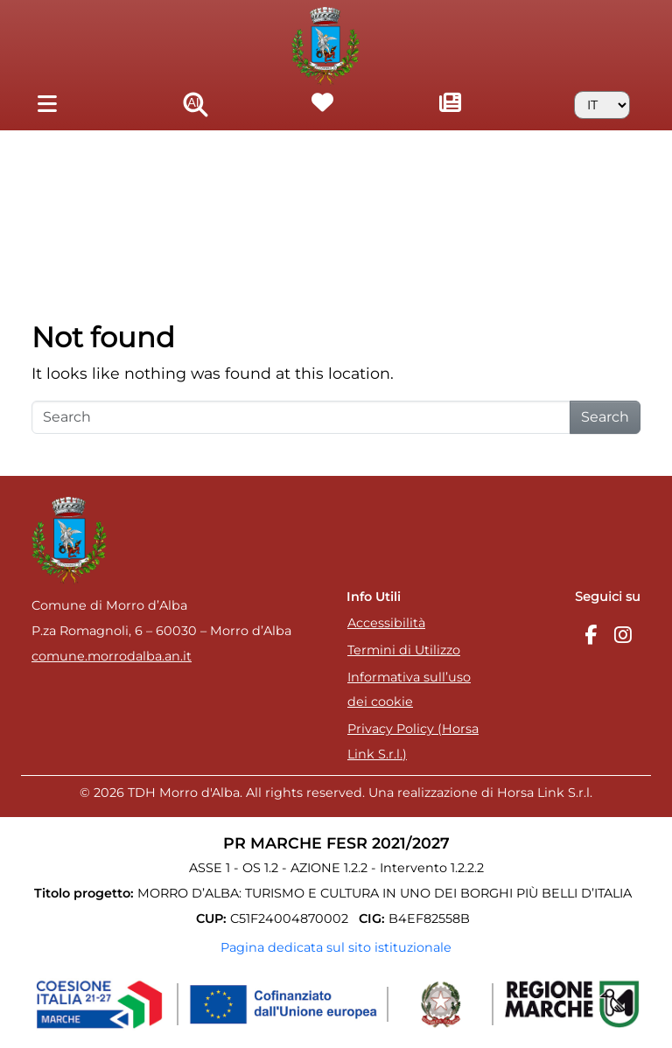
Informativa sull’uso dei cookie (409, 689)
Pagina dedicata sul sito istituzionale (336, 947)
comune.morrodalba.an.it (112, 656)
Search (605, 417)
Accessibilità (386, 623)
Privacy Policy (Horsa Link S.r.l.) (413, 741)
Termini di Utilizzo (403, 650)
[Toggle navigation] (47, 104)
